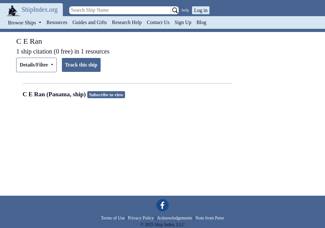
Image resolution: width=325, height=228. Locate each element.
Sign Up (183, 22)
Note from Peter (210, 218)
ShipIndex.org (40, 9)
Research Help (127, 22)
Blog (201, 22)
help (185, 10)
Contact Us (158, 22)
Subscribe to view (106, 94)
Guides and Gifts (89, 22)
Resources (57, 22)
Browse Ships (22, 22)
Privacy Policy (141, 218)
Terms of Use (113, 218)
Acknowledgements (174, 218)
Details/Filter (34, 64)
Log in (200, 10)
